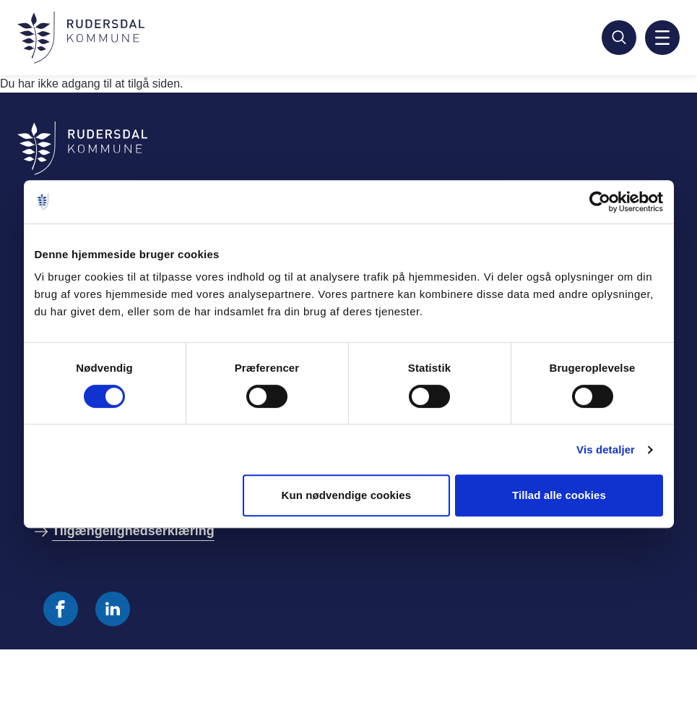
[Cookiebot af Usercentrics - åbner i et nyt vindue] (600, 202)
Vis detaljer (605, 449)
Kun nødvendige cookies (346, 495)
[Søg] (619, 37)
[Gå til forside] (80, 38)
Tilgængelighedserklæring (133, 531)
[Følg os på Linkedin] (112, 609)
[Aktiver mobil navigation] (662, 37)
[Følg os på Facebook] (60, 609)
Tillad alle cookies (559, 495)
